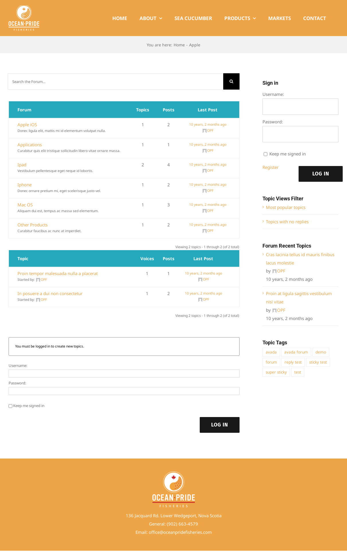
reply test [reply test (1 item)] (293, 362)
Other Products (32, 225)
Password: (17, 383)
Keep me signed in (28, 405)
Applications (29, 144)
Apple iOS (27, 124)
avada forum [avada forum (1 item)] (296, 352)
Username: (18, 365)
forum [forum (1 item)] (271, 362)
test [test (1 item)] (297, 372)
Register (270, 167)
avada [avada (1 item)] (271, 352)
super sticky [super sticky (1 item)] (276, 372)
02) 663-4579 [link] (184, 524)
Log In (219, 425)
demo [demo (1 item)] (320, 352)
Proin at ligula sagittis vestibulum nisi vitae (299, 298)
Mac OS (25, 205)
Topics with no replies (287, 221)
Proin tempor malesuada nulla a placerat (57, 273)
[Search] (231, 81)
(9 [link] (169, 524)
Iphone (24, 184)
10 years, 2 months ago (207, 124)
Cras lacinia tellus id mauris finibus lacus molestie (300, 259)
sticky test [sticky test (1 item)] (318, 362)
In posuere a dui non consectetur (50, 293)
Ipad (21, 164)
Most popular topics (285, 207)
